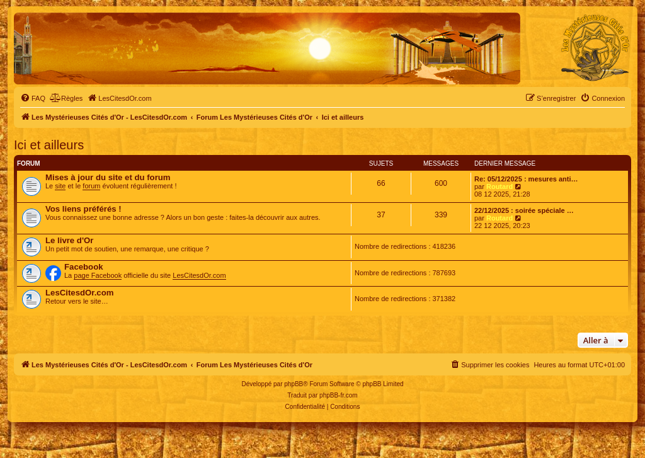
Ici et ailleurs (49, 145)
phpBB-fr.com (338, 395)
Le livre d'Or (69, 240)
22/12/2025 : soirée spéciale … (524, 210)
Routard (499, 186)
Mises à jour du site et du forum (108, 177)
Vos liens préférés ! (83, 209)
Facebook (83, 267)
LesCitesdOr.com (199, 275)
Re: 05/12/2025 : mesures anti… (526, 179)
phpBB (293, 384)
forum (91, 186)
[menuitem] (32, 98)
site (60, 186)
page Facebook (98, 275)
